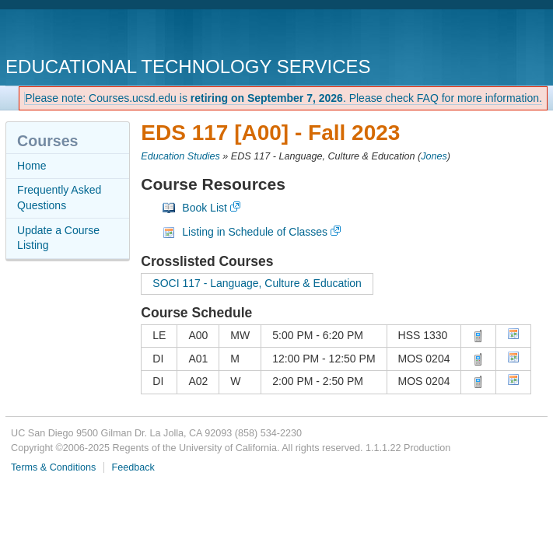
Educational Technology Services (187, 66)
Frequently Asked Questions (59, 198)
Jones (434, 156)
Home (31, 165)
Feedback (133, 467)
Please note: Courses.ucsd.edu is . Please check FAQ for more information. (283, 98)
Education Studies (180, 156)
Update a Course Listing (58, 238)
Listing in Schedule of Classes (254, 232)
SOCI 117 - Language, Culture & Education (257, 283)
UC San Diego (94, 34)
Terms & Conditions (53, 467)
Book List (204, 207)
